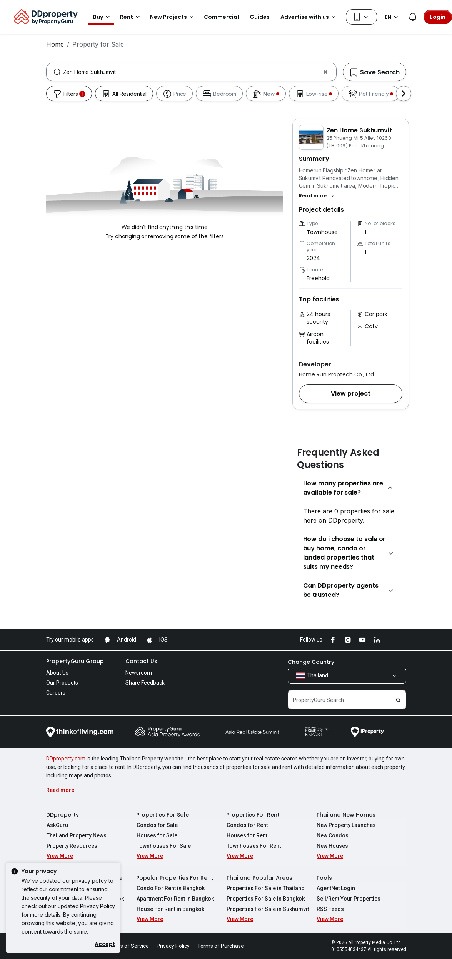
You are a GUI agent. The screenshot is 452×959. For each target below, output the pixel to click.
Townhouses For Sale (163, 846)
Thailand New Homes (345, 815)
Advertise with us (309, 17)
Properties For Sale (162, 815)
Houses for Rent (246, 835)
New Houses (332, 846)
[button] (317, 196)
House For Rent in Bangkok (170, 909)
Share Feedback (145, 683)
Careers (55, 693)
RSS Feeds (330, 909)
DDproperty (62, 815)
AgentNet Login (335, 888)
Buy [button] (102, 17)
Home (55, 44)
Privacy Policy (97, 906)
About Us (57, 673)
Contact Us (141, 661)
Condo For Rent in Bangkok (170, 888)
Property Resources (71, 846)
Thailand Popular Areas (259, 878)
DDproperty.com (65, 758)
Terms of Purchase (220, 946)
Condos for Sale (156, 825)
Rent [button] (131, 17)
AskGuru (57, 825)
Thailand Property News (76, 835)
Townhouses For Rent (253, 846)
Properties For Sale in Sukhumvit (267, 909)
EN (392, 17)
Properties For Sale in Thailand (265, 888)
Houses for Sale (156, 835)
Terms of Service (128, 946)
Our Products (62, 683)
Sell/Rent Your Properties (348, 899)
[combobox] (191, 71)
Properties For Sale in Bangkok (265, 899)
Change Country (311, 662)
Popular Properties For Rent (174, 878)
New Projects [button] (173, 17)
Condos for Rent (246, 825)
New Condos (332, 835)
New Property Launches (345, 825)
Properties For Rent (253, 815)
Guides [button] (260, 17)
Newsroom (138, 673)
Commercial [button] (221, 17)
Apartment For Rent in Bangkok (174, 899)
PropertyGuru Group (75, 661)
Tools (324, 878)
